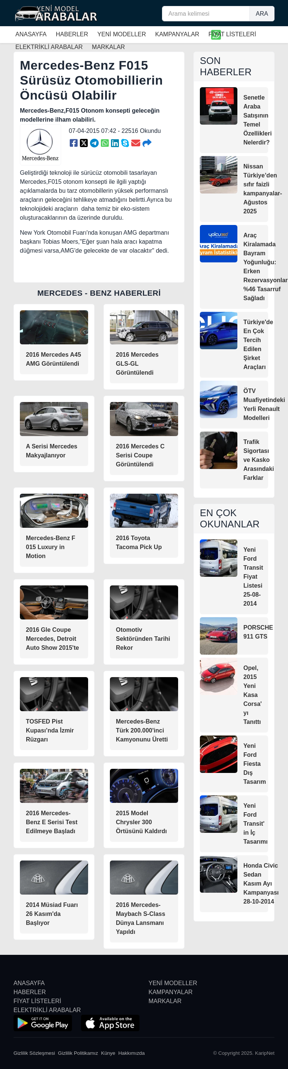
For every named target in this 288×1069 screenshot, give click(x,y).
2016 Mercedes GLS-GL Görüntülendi (137, 363)
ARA (262, 13)
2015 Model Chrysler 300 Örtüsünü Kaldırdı (141, 822)
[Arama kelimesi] (206, 13)
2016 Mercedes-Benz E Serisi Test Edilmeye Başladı (52, 822)
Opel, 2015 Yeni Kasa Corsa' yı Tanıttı (252, 695)
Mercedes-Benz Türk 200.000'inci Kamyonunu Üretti (142, 730)
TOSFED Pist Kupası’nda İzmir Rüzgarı (50, 730)
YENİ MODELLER (121, 34)
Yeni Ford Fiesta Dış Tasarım (254, 764)
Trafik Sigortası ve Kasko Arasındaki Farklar (258, 460)
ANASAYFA (30, 34)
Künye (108, 1053)
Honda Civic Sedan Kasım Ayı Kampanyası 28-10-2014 (261, 883)
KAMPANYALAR (177, 34)
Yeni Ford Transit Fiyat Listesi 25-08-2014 (253, 576)
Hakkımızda (131, 1053)
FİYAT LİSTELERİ (232, 34)
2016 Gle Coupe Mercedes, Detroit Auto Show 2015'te (52, 639)
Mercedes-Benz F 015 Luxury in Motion (50, 547)
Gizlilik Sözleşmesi (34, 1053)
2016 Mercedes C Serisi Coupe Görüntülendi (140, 455)
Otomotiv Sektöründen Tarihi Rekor (143, 639)
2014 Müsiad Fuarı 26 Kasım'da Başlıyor (52, 914)
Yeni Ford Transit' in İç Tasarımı (255, 823)
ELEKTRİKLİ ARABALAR (47, 1010)
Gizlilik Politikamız (78, 1053)
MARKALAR (165, 1001)
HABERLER (72, 34)
